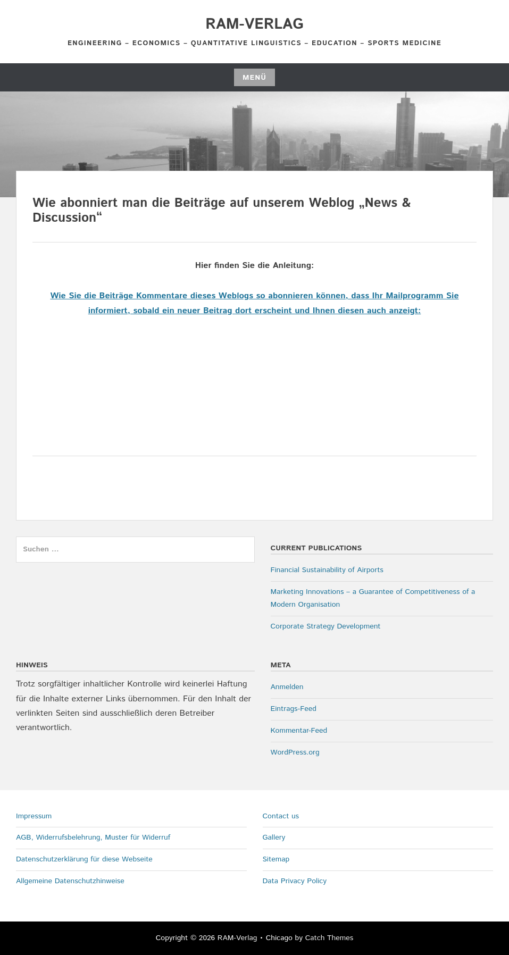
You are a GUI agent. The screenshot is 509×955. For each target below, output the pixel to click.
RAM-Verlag (254, 24)
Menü (254, 77)
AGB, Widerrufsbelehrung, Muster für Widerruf (93, 837)
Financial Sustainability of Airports (327, 570)
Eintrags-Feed (293, 708)
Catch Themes (329, 938)
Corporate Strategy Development (326, 626)
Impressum (34, 816)
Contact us (281, 816)
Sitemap (276, 859)
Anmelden (287, 687)
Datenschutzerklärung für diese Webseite (84, 859)
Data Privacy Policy (295, 881)
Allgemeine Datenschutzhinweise (70, 881)
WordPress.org (295, 752)
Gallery (274, 837)
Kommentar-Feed (299, 730)
